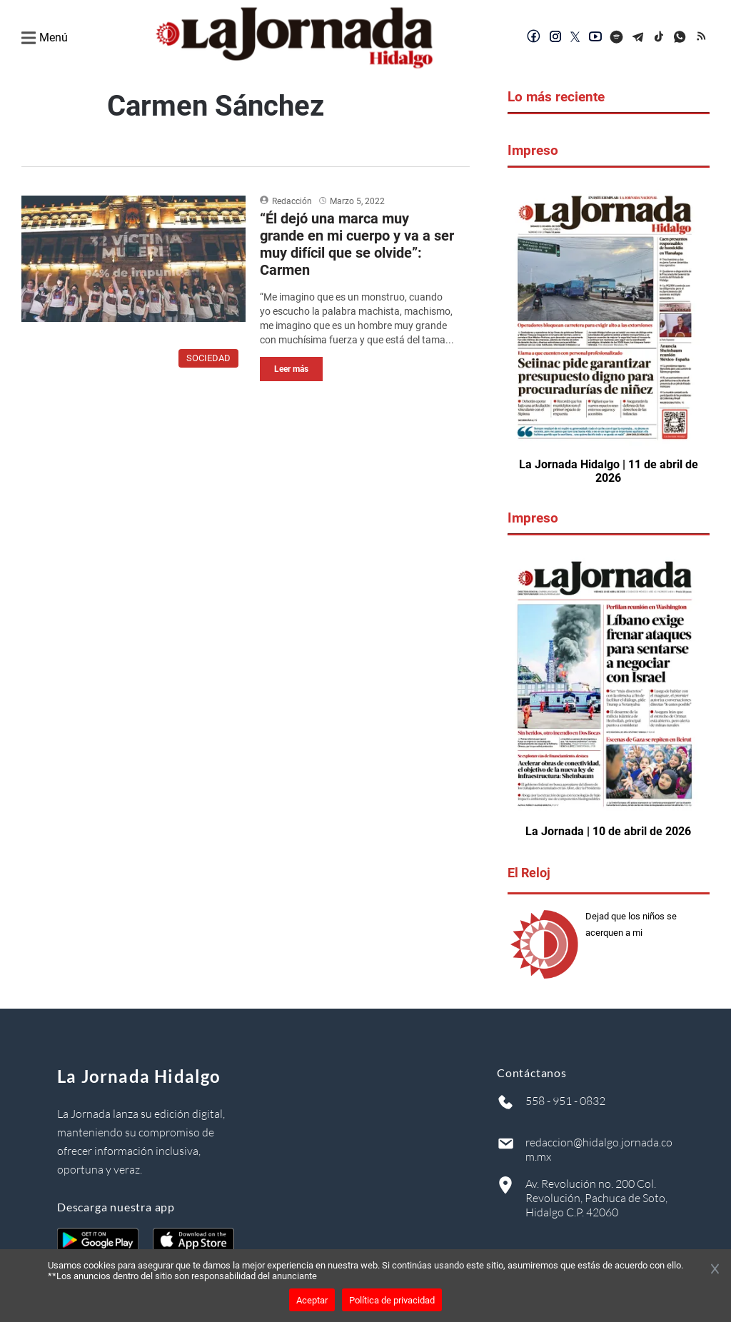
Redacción (292, 201)
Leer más (291, 369)
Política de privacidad (392, 1300)
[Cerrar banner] (715, 1270)
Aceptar (312, 1300)
